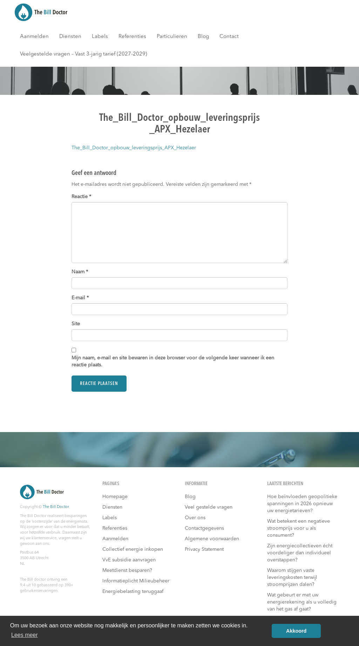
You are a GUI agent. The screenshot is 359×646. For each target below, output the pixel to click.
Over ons (195, 517)
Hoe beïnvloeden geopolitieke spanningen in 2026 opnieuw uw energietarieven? (302, 503)
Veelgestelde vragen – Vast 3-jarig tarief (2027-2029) (83, 54)
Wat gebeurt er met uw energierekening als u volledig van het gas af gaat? (302, 602)
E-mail (80, 297)
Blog (203, 36)
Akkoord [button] (296, 631)
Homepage (115, 496)
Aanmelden (34, 36)
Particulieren (172, 36)
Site (76, 323)
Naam (80, 271)
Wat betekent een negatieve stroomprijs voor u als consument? (298, 528)
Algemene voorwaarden (212, 538)
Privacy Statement (204, 549)
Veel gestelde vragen (208, 507)
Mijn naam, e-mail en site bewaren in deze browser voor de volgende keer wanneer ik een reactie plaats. (173, 361)
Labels (100, 36)
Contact (229, 36)
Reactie (81, 196)
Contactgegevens (204, 528)
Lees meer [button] (24, 635)
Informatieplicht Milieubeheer (135, 581)
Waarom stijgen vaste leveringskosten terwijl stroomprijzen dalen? (292, 577)
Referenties (132, 36)
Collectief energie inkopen (132, 549)
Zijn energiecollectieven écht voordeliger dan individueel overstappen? (299, 552)
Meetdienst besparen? (127, 570)
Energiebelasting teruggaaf (132, 591)
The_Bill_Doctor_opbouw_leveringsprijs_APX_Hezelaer (134, 147)
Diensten (70, 36)
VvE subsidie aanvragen (129, 559)
